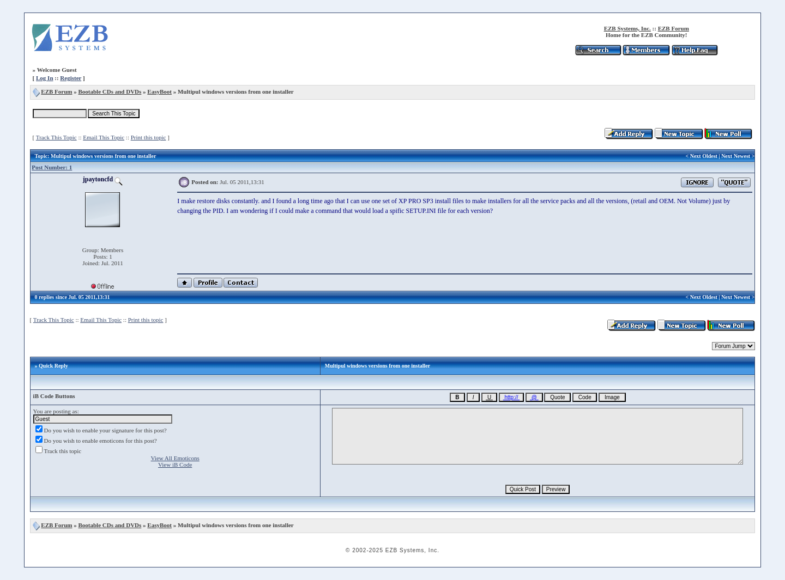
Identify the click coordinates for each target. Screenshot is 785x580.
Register (70, 78)
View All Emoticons (175, 458)
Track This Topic (56, 137)
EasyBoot (159, 91)
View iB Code (175, 464)
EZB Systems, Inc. (627, 28)
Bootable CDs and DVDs (110, 91)
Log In (44, 78)
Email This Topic (103, 137)
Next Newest (735, 156)
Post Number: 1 (52, 167)
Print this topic (148, 137)
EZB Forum (673, 28)
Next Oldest (703, 156)
